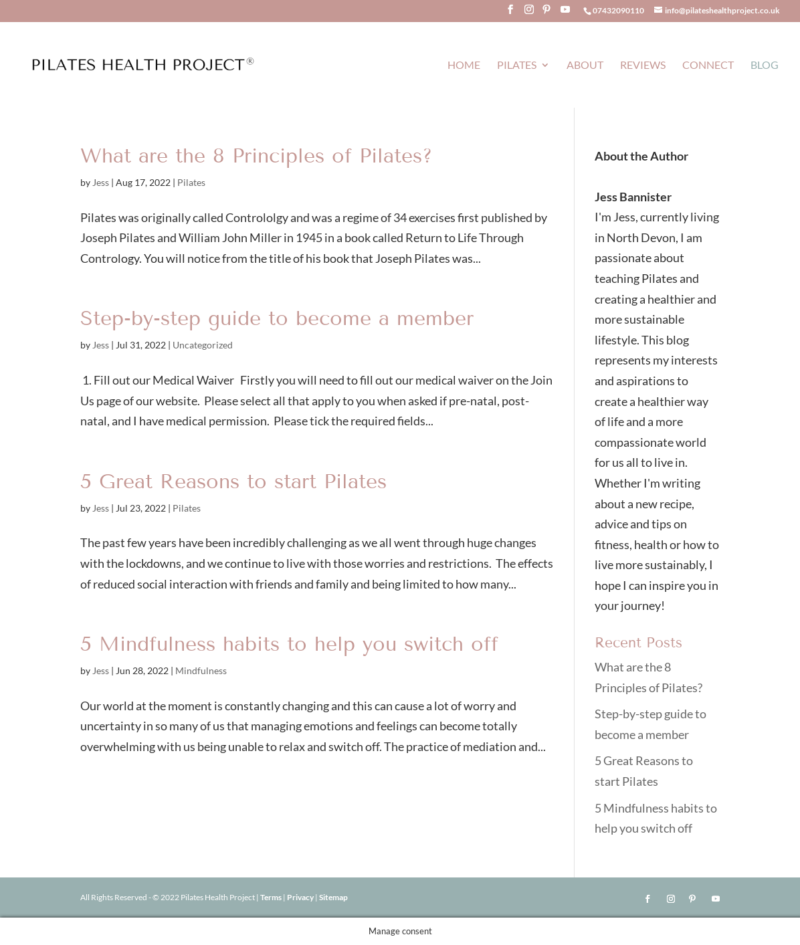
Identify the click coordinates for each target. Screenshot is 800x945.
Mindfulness (201, 670)
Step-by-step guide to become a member (277, 318)
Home (463, 65)
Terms (271, 897)
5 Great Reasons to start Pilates (233, 481)
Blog (765, 65)
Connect (708, 65)
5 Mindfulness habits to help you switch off (289, 644)
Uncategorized (203, 344)
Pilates (516, 65)
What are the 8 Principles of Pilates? (256, 156)
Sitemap (333, 897)
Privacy (301, 897)
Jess (100, 182)
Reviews (643, 65)
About (585, 65)
